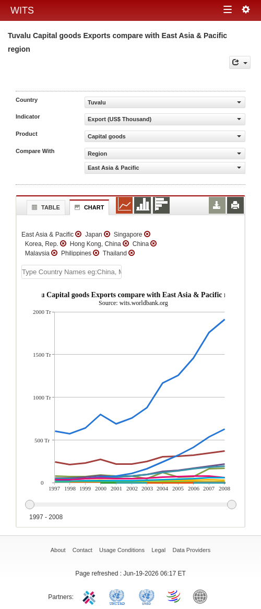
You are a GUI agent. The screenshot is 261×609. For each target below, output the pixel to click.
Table (44, 207)
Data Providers (192, 550)
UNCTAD (119, 595)
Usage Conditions (122, 550)
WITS (22, 10)
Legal (158, 550)
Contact (82, 550)
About (58, 550)
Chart (88, 207)
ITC (90, 595)
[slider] (130, 505)
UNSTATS (146, 595)
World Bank (202, 595)
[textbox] (71, 272)
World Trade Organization (174, 595)
